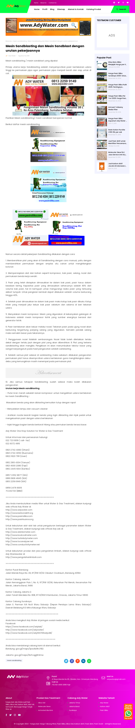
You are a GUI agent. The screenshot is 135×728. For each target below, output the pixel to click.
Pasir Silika (104, 710)
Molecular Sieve (44, 706)
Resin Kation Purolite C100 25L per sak (116, 131)
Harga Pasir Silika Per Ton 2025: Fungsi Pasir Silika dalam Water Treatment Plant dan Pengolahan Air (117, 97)
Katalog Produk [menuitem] (94, 9)
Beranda (9, 41)
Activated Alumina (45, 710)
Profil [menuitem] (44, 9)
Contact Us (52, 3)
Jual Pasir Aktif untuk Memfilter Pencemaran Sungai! (117, 142)
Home (36, 3)
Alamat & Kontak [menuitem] (76, 9)
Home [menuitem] (36, 9)
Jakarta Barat (74, 706)
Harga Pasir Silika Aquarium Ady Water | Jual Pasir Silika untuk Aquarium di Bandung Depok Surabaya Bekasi (117, 119)
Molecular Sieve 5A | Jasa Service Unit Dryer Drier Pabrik (117, 153)
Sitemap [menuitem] (61, 9)
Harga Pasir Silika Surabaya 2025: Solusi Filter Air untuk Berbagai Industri (117, 74)
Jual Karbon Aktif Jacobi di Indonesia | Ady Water (116, 164)
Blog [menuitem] (52, 9)
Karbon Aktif (105, 706)
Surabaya (73, 710)
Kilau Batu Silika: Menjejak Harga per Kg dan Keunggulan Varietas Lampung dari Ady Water (117, 63)
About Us (43, 3)
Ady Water (12, 56)
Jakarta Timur (74, 703)
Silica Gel (41, 703)
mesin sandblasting (20, 41)
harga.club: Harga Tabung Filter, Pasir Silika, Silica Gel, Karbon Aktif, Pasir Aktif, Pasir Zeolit (66, 724)
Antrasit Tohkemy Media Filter (115, 108)
